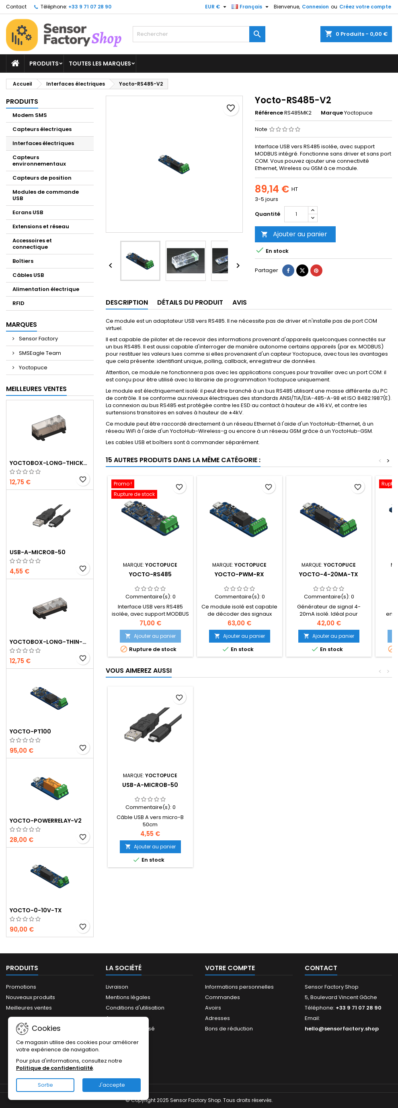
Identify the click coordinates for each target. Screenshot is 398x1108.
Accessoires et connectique (32, 244)
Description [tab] (127, 302)
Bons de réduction (229, 1028)
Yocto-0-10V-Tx (36, 910)
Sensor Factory (38, 338)
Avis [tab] (239, 302)
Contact (16, 6)
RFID (18, 303)
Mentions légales (128, 997)
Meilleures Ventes (36, 388)
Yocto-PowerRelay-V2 (46, 820)
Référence (269, 113)
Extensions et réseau (40, 226)
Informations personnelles (239, 987)
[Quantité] (296, 214)
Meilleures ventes (29, 1008)
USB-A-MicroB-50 (38, 552)
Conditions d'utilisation (135, 1008)
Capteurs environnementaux (39, 161)
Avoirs (213, 1008)
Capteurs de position (42, 178)
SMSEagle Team (39, 353)
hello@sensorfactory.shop (342, 1028)
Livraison (117, 987)
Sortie (45, 1085)
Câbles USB (28, 275)
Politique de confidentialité (54, 1068)
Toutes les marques (100, 63)
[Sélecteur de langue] (251, 7)
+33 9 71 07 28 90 (89, 6)
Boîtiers (22, 261)
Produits (44, 63)
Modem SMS (29, 115)
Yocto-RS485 (150, 574)
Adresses (217, 1018)
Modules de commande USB (45, 195)
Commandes (222, 997)
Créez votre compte (365, 6)
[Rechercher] (199, 34)
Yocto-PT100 (30, 731)
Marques (21, 324)
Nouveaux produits (30, 997)
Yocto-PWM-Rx (239, 574)
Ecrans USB (27, 212)
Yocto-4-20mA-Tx (328, 574)
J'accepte (111, 1085)
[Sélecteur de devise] (216, 7)
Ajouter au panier (294, 234)
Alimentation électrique (45, 289)
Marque (332, 113)
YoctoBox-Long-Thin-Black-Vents (50, 642)
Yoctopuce (32, 367)
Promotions (21, 987)
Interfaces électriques (43, 143)
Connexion (315, 6)
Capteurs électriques (42, 129)
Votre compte (230, 968)
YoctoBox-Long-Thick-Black (50, 463)
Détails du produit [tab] (190, 302)
